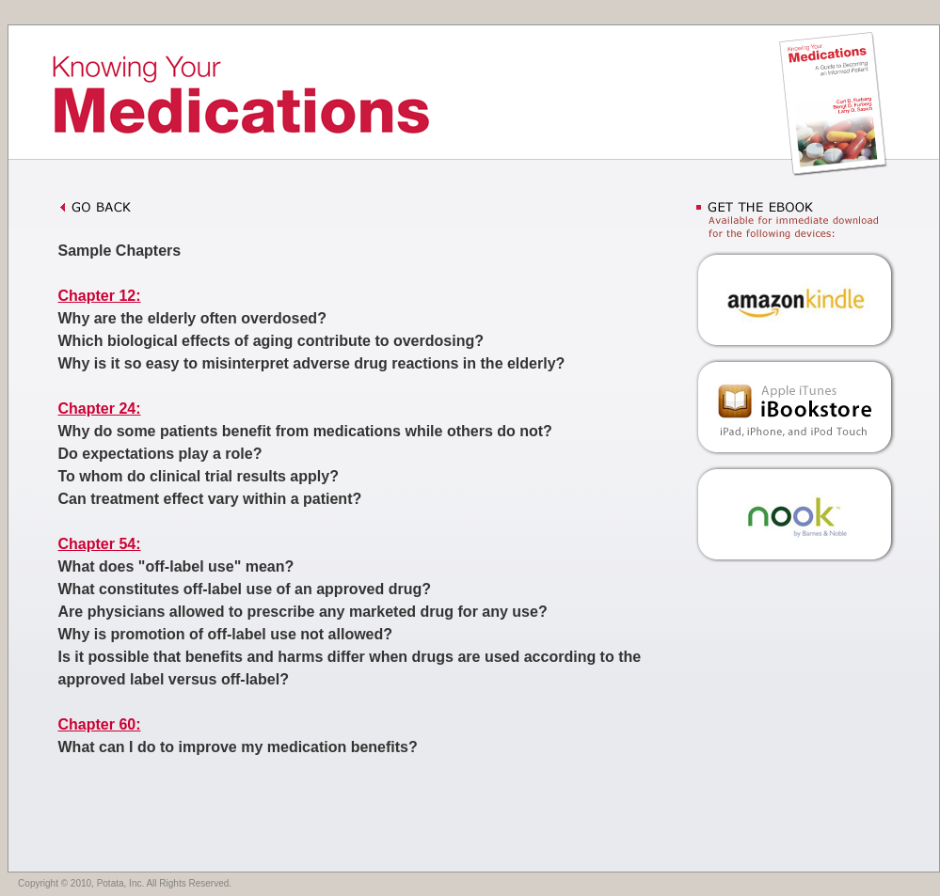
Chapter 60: (99, 724)
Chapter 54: (99, 544)
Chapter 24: (99, 409)
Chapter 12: (99, 296)
